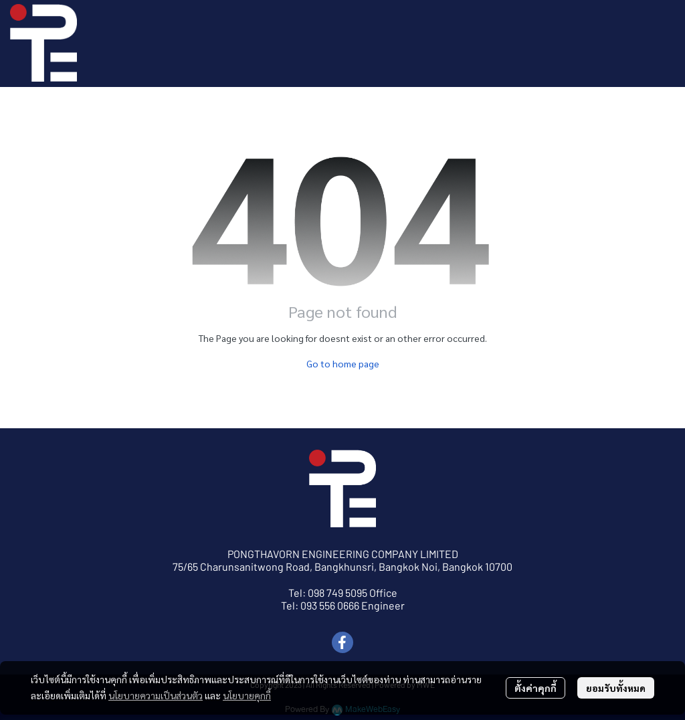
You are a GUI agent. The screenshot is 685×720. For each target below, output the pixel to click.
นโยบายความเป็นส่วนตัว (155, 695)
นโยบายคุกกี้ (247, 695)
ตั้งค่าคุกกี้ (535, 688)
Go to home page (342, 363)
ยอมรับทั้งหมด (616, 688)
